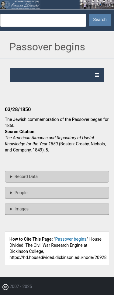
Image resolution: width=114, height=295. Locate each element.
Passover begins (71, 239)
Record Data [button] (26, 176)
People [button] (21, 192)
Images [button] (22, 208)
